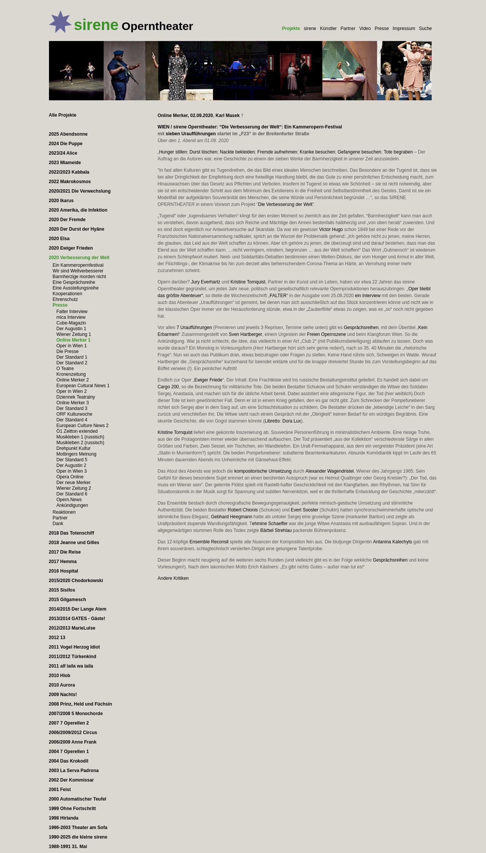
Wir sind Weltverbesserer (78, 271)
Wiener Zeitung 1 (74, 334)
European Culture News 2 (83, 425)
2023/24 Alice (63, 153)
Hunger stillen (173, 152)
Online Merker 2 (73, 380)
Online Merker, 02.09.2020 (185, 115)
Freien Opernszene (326, 334)
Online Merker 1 (74, 340)
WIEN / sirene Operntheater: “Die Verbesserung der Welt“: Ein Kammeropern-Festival (250, 127)
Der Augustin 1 (72, 328)
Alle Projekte (63, 115)
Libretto (272, 421)
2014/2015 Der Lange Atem (78, 609)
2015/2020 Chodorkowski (76, 580)
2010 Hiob (60, 675)
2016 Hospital (63, 571)
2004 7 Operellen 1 (69, 751)
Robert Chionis (243, 510)
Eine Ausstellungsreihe (76, 288)
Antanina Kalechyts (392, 541)
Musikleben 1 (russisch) (80, 437)
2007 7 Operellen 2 (69, 723)
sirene (310, 28)
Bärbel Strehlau (276, 530)
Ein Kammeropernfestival (78, 265)
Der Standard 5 (72, 459)
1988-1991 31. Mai (68, 846)
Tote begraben (398, 152)
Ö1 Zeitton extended (77, 431)
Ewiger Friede (208, 380)
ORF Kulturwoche (75, 414)
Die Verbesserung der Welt (285, 204)
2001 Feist (60, 789)
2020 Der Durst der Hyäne (76, 229)
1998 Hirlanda (64, 818)
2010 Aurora (62, 685)
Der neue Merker (74, 482)
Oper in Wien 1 (72, 345)
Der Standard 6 (72, 494)
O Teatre (65, 368)
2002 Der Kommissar (71, 780)
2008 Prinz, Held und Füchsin (80, 704)
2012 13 (57, 637)
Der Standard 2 (72, 363)
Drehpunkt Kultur (74, 448)
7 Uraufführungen (194, 327)
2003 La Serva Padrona (74, 770)
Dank (58, 523)
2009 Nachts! (63, 694)
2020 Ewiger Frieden (71, 248)
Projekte (291, 28)
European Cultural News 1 (83, 385)
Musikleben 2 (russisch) (80, 442)
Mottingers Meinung (76, 454)
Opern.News (69, 499)
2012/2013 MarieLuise (72, 628)
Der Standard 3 (72, 408)
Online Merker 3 (73, 402)
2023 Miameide (65, 162)
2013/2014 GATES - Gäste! (77, 618)
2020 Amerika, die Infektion (78, 210)
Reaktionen (64, 512)
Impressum (404, 28)
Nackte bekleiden (237, 152)
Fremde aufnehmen (277, 152)
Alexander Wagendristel (330, 471)
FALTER (278, 295)
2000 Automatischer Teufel (77, 799)
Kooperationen (67, 293)
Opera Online (70, 477)
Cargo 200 (168, 386)
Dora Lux (291, 421)
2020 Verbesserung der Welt (79, 257)
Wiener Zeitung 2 (74, 488)
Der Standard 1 (72, 357)
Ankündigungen (72, 505)
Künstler (328, 28)
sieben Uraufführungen (191, 133)
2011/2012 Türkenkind (72, 656)
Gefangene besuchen (359, 152)
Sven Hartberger (245, 334)
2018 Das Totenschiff (71, 533)
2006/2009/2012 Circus (73, 732)
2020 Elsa (59, 238)
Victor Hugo (331, 229)
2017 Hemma (63, 561)
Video (365, 28)
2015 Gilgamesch (67, 599)
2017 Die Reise (65, 552)
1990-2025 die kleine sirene (78, 837)
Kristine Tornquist (247, 282)
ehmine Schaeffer (270, 523)
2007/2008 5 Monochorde (76, 713)
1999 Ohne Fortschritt (72, 808)
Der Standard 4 (72, 420)
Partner (348, 28)
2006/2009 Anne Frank (73, 742)
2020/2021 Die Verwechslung (80, 191)
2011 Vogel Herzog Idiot (74, 647)
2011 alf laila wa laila (71, 666)
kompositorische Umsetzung (263, 471)
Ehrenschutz (65, 299)
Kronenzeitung (71, 374)
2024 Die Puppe (66, 143)
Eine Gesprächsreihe (74, 282)
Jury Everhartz (205, 282)
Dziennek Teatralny (76, 397)
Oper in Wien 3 (72, 471)
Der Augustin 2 (72, 465)
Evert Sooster (305, 510)
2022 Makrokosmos (70, 181)
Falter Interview (72, 311)
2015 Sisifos (62, 590)
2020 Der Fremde (67, 219)
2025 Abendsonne (68, 134)
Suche (425, 28)
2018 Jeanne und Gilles (74, 542)
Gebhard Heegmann (231, 516)
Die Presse (68, 351)
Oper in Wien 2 (72, 391)
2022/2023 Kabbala (69, 172)
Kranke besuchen (317, 152)
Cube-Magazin (71, 323)
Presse (382, 28)
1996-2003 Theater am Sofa (78, 827)
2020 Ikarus (61, 200)
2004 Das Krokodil (68, 761)
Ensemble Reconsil (209, 541)
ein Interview (367, 295)
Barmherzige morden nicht (79, 276)
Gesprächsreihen (361, 327)
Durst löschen (203, 152)
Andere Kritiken (173, 578)
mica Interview (71, 317)
